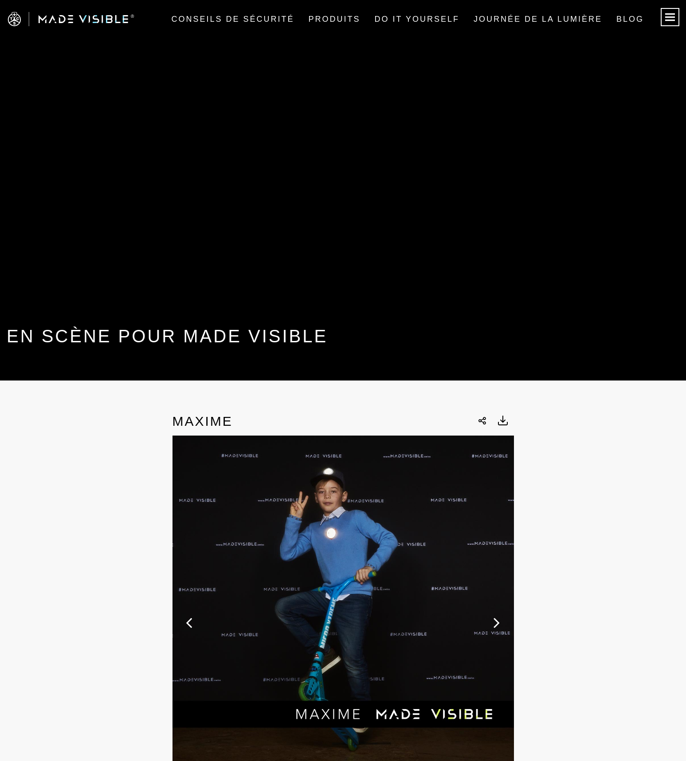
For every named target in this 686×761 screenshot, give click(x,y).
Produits (335, 19)
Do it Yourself (417, 19)
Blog (630, 19)
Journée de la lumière (538, 19)
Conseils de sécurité (232, 19)
